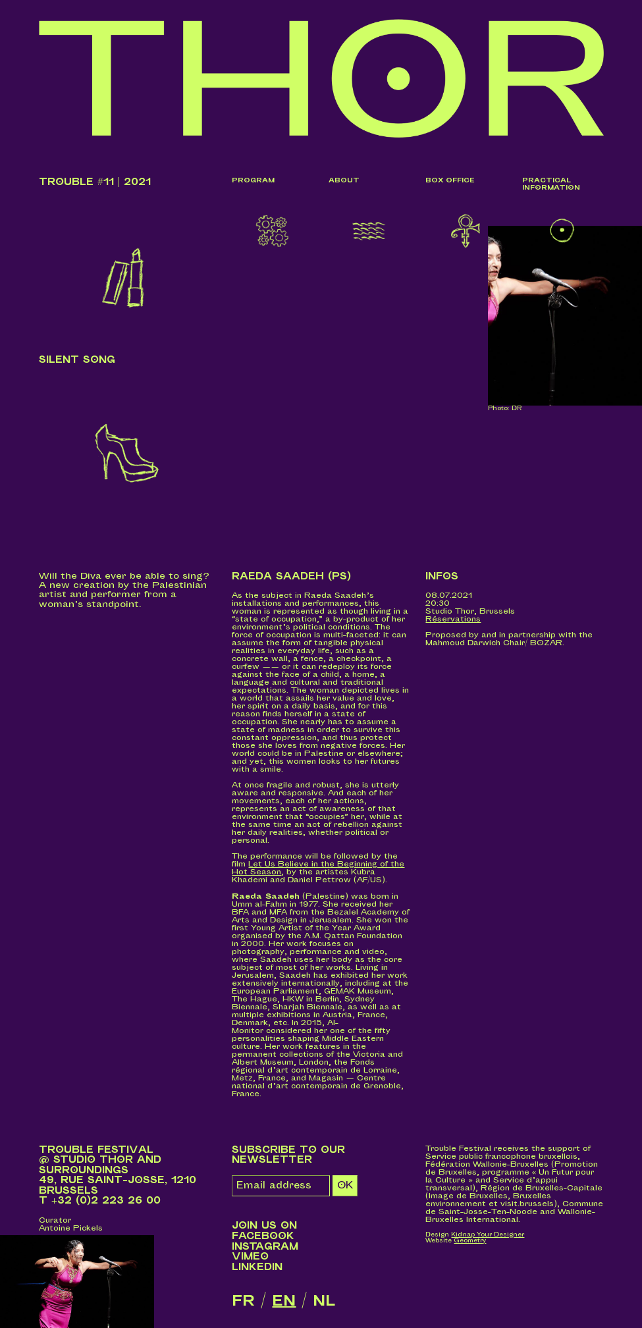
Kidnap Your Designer (487, 1235)
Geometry (470, 1241)
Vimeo (250, 1257)
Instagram (265, 1247)
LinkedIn (257, 1267)
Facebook (263, 1236)
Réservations (453, 619)
